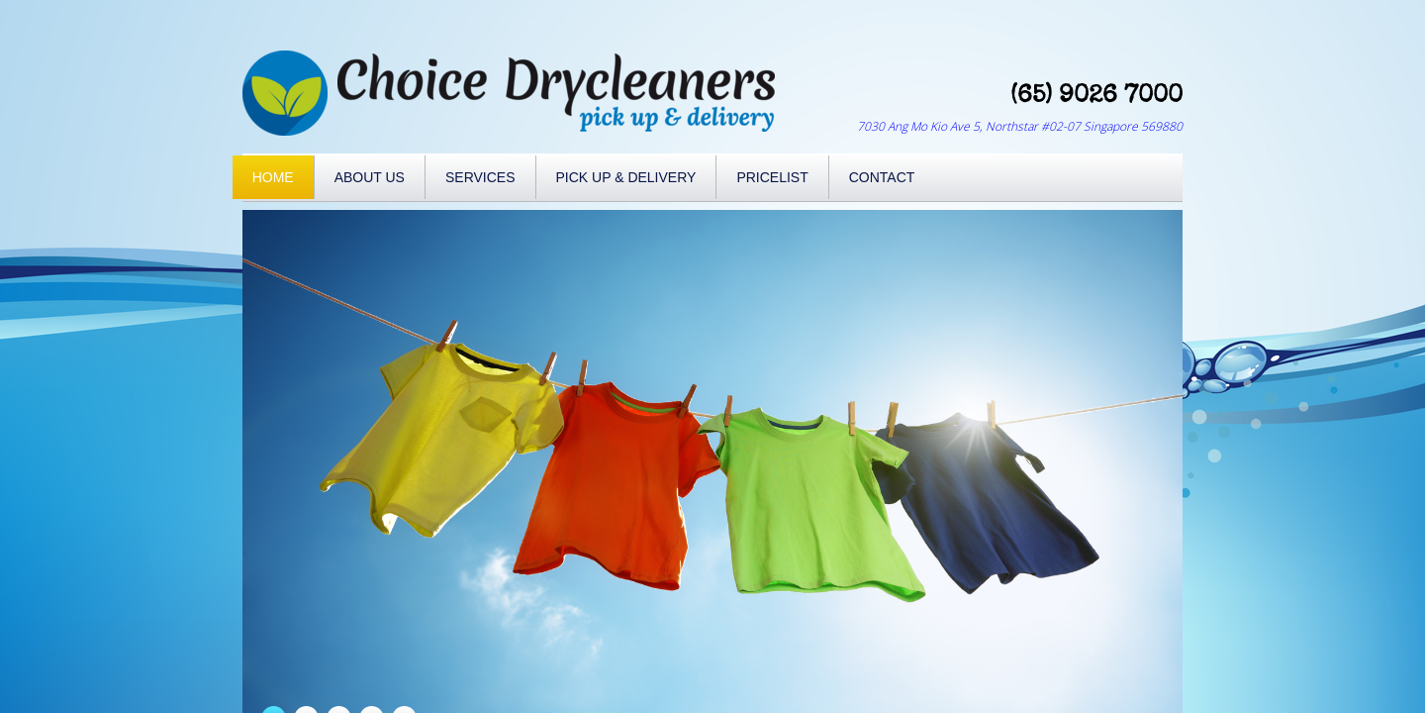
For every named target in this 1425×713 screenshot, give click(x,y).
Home (273, 177)
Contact (882, 177)
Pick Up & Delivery (626, 177)
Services (480, 177)
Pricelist (772, 177)
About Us (369, 177)
